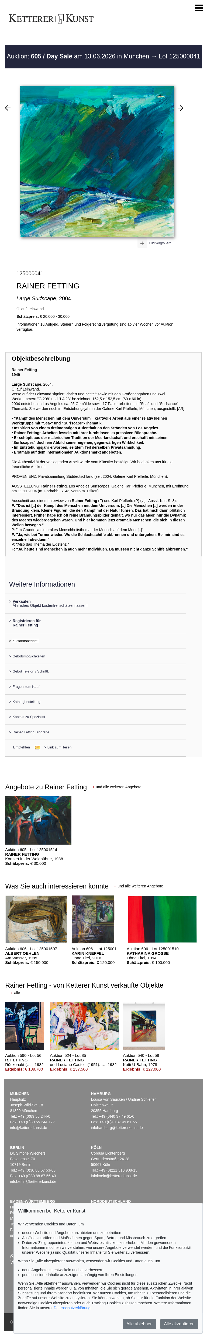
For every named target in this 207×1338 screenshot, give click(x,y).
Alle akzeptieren (179, 1324)
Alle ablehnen (139, 1324)
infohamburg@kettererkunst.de (117, 1128)
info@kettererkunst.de (28, 1128)
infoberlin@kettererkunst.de (33, 1181)
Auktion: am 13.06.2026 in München (79, 56)
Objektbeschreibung (41, 358)
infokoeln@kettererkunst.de (114, 1176)
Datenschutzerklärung (72, 1308)
